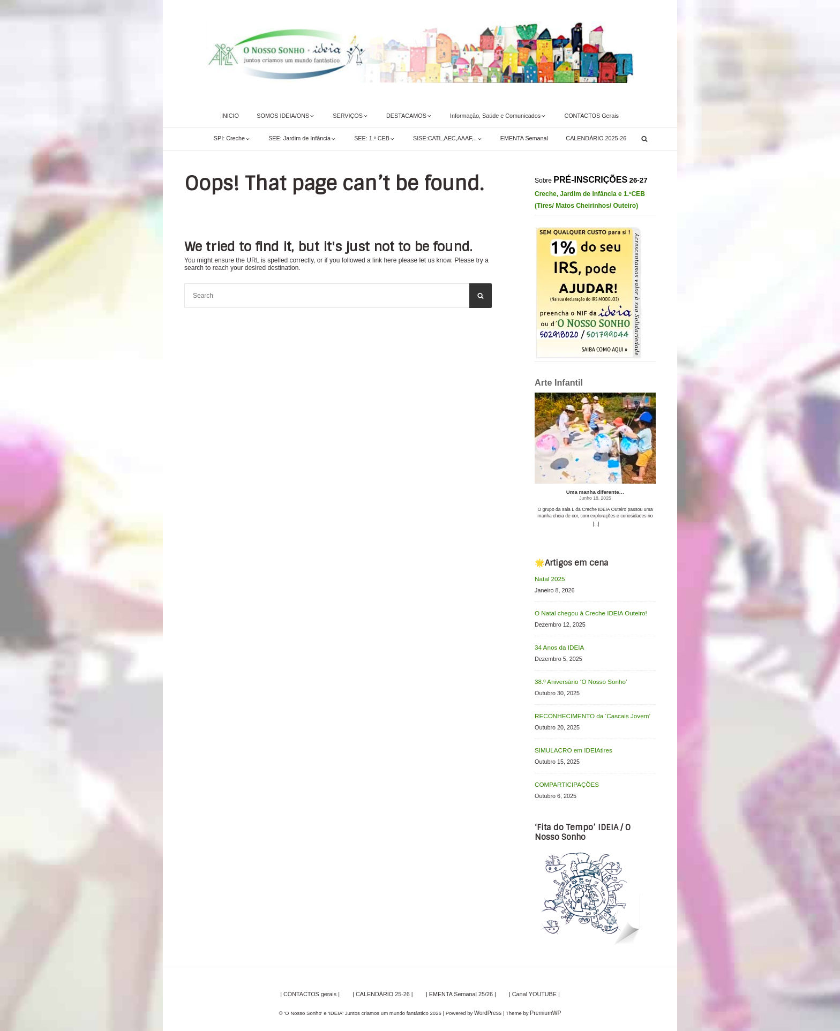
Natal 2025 (548, 578)
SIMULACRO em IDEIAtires (570, 745)
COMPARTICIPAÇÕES (564, 779)
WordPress (488, 1007)
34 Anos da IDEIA (557, 645)
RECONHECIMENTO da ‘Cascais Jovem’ (588, 712)
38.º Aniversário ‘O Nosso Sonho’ (577, 678)
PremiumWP (544, 1007)
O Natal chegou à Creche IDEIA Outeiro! (587, 612)
